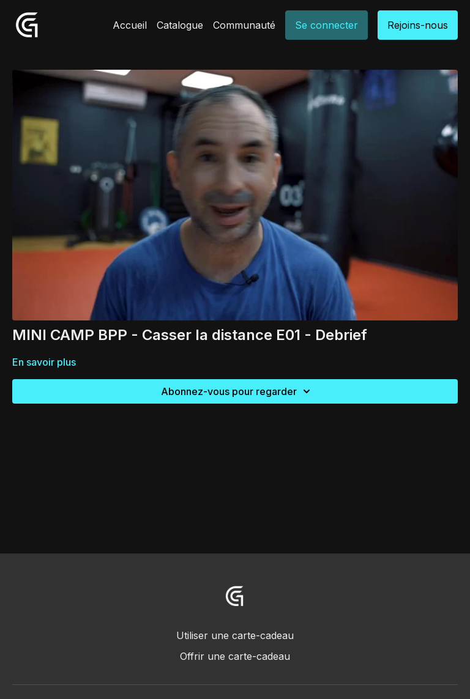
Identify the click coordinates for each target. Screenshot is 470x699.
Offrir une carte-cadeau (235, 656)
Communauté (244, 25)
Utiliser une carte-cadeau (235, 635)
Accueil (130, 25)
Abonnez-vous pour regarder (237, 391)
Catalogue (180, 25)
